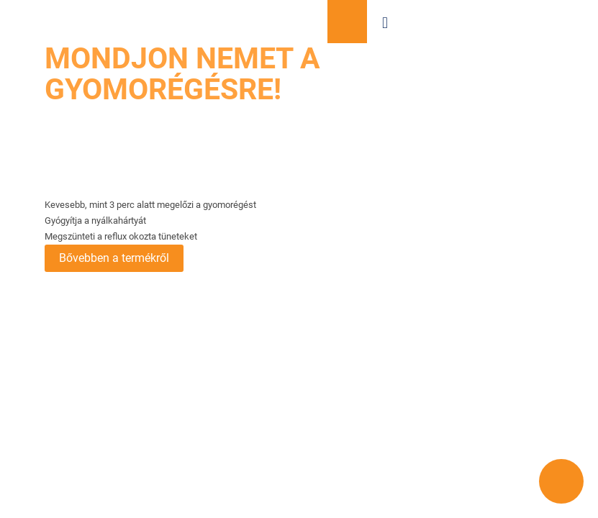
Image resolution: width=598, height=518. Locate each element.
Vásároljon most (347, 21)
